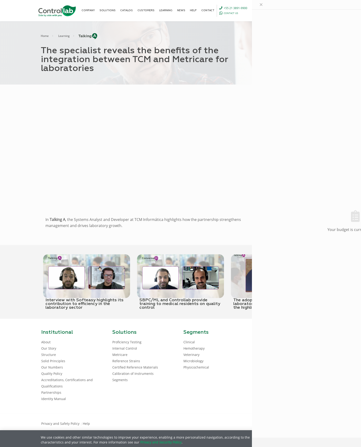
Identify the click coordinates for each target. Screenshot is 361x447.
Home (45, 36)
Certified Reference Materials (135, 367)
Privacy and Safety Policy (60, 423)
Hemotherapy (194, 348)
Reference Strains (126, 361)
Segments (120, 380)
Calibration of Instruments (133, 373)
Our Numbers (52, 367)
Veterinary (191, 354)
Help (86, 423)
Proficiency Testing (126, 342)
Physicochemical (196, 367)
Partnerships (51, 392)
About (46, 342)
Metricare (119, 354)
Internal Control (124, 348)
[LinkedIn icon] (297, 423)
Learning (64, 36)
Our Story (48, 348)
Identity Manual (53, 399)
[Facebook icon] (290, 423)
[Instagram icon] (312, 423)
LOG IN (310, 10)
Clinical (189, 342)
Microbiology (193, 361)
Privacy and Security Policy (161, 442)
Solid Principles (53, 361)
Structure (48, 354)
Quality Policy (51, 373)
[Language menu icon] (290, 10)
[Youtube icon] (305, 423)
